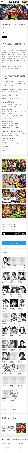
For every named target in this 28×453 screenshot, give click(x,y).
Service (8, 439)
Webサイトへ (14, 243)
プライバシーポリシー (21, 443)
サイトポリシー (7, 443)
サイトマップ (21, 447)
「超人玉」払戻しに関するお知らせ (11, 68)
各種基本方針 (7, 447)
